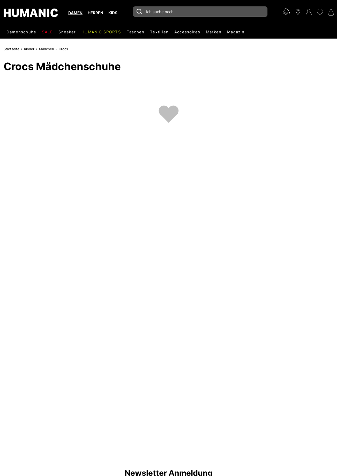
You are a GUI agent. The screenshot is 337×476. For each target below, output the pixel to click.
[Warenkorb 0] (330, 12)
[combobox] (200, 11)
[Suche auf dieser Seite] (200, 11)
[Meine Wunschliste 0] (319, 12)
